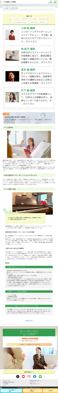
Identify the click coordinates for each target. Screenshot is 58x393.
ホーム (4, 324)
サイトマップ (32, 382)
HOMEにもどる (29, 320)
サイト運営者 (5, 383)
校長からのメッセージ (34, 383)
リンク (4, 385)
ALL (10, 19)
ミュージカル (33, 19)
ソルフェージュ (33, 22)
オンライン (42, 22)
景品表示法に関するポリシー (36, 380)
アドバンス (24, 19)
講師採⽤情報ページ (29, 372)
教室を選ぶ (51, 2)
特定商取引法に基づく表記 (8, 382)
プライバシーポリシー (7, 380)
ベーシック (16, 19)
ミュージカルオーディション (20, 22)
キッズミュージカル (44, 19)
